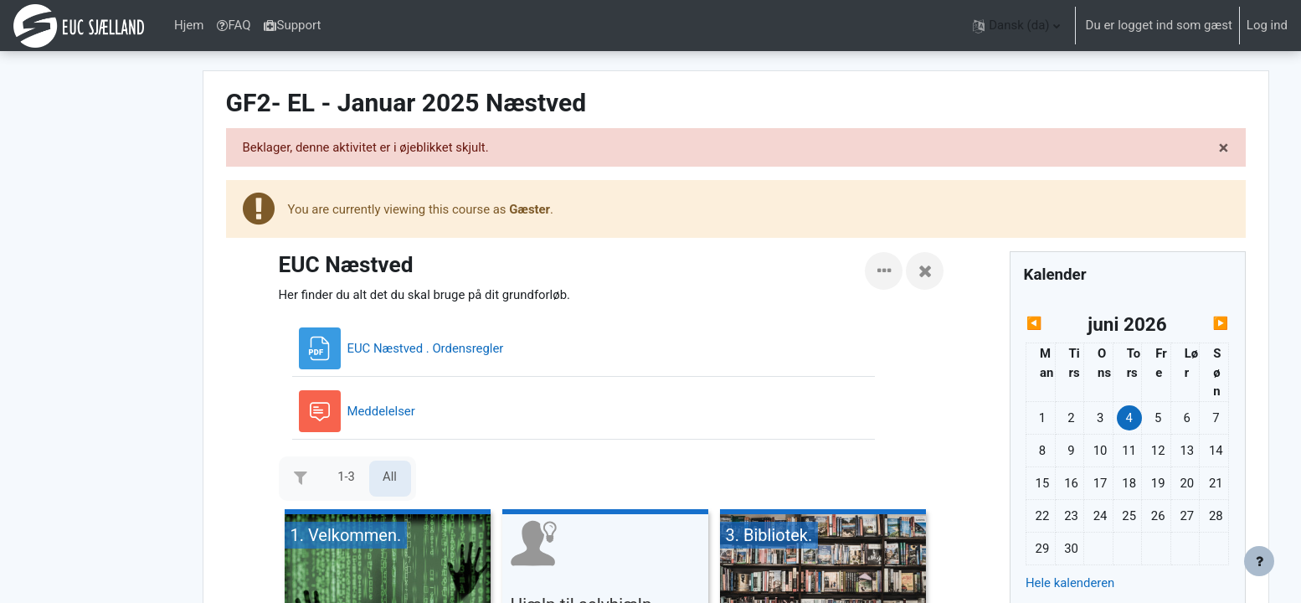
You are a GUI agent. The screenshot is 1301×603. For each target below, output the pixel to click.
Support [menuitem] (292, 25)
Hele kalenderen (1077, 584)
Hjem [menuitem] (188, 25)
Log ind (1267, 25)
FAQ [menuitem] (233, 25)
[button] (1016, 25)
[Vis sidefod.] (1259, 561)
